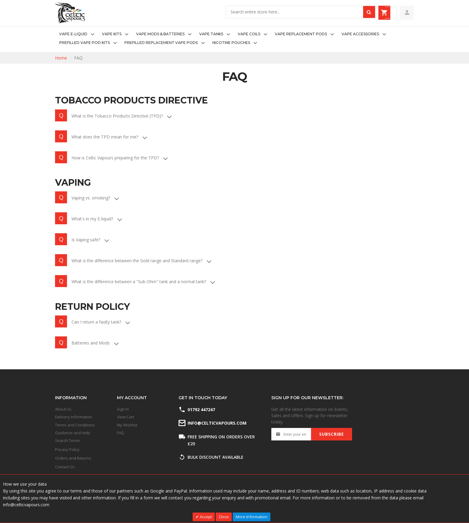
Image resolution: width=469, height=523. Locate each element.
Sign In (123, 409)
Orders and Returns (73, 458)
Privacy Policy (67, 449)
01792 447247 (201, 409)
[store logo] (70, 13)
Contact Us (64, 466)
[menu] (234, 38)
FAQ (120, 432)
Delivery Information (73, 417)
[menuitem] (78, 34)
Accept (205, 516)
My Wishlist (127, 425)
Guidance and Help (72, 432)
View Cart (125, 417)
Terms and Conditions (75, 425)
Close (224, 516)
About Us (63, 409)
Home (61, 58)
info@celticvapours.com (217, 423)
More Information (251, 516)
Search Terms (67, 440)
